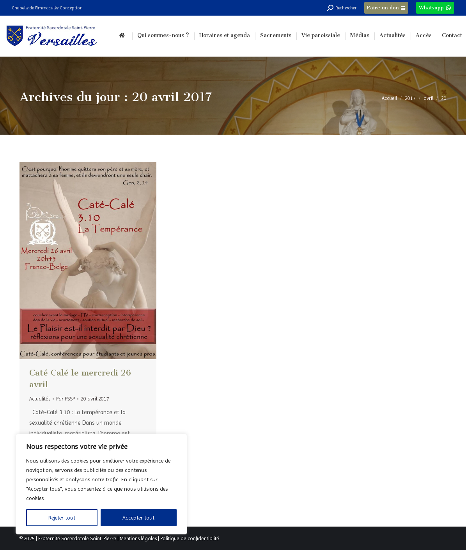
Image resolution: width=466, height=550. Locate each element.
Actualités (39, 399)
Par (65, 399)
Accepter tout (138, 517)
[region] (101, 484)
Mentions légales (138, 538)
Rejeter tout (61, 517)
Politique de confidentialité (189, 538)
